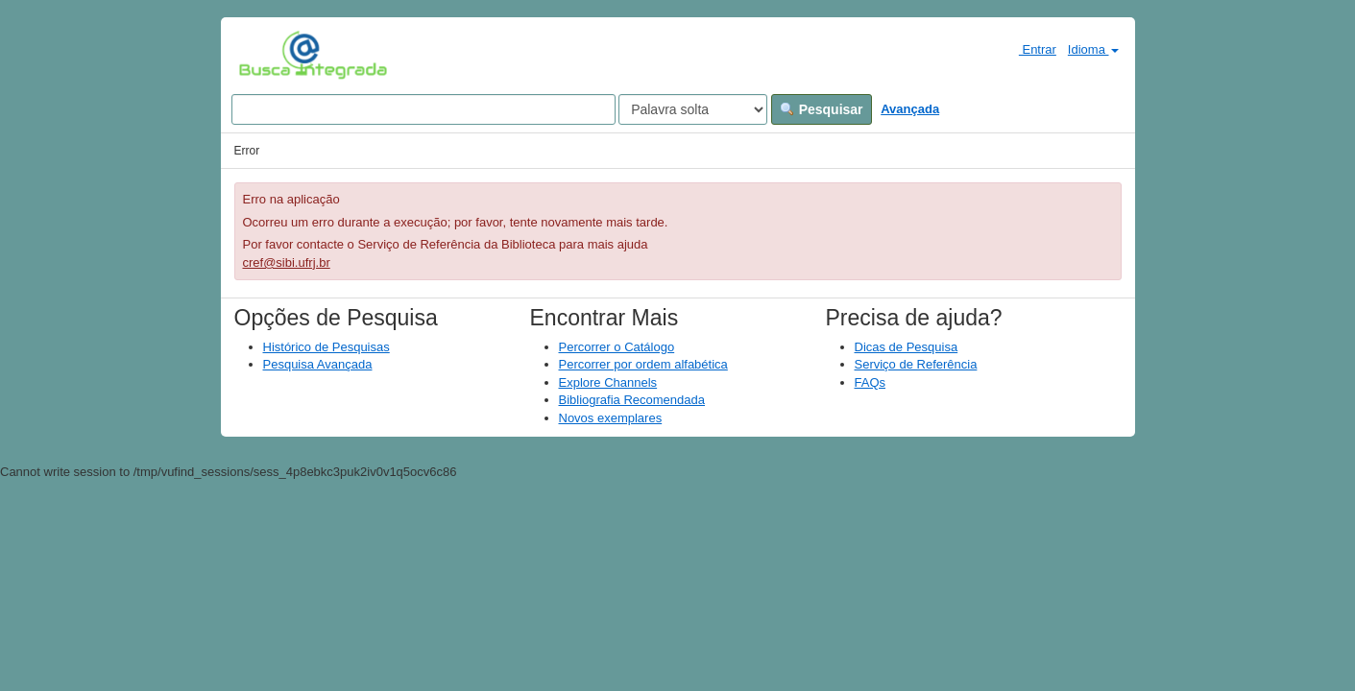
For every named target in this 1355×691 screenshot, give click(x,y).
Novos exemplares (611, 418)
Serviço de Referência (916, 364)
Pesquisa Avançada (318, 364)
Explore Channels (608, 382)
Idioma (1093, 49)
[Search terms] (423, 109)
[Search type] (692, 109)
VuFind (268, 54)
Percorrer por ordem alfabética (643, 364)
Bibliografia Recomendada (632, 400)
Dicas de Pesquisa (906, 347)
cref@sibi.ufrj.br (286, 262)
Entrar (1030, 49)
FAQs (870, 382)
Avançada (910, 109)
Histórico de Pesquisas (326, 347)
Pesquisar (821, 109)
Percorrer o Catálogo (617, 347)
